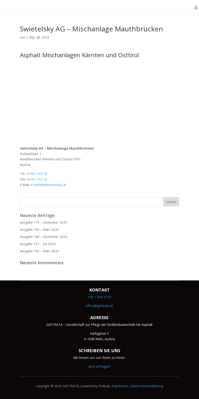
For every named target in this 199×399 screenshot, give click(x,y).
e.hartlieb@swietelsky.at (48, 185)
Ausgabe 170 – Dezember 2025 (43, 222)
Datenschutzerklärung (146, 386)
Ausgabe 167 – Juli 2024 (37, 244)
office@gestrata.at (99, 305)
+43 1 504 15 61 (99, 297)
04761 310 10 (37, 173)
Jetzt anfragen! (99, 366)
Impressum (120, 386)
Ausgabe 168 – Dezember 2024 (43, 236)
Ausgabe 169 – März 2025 (39, 229)
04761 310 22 (37, 179)
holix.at (104, 386)
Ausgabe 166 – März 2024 (39, 251)
